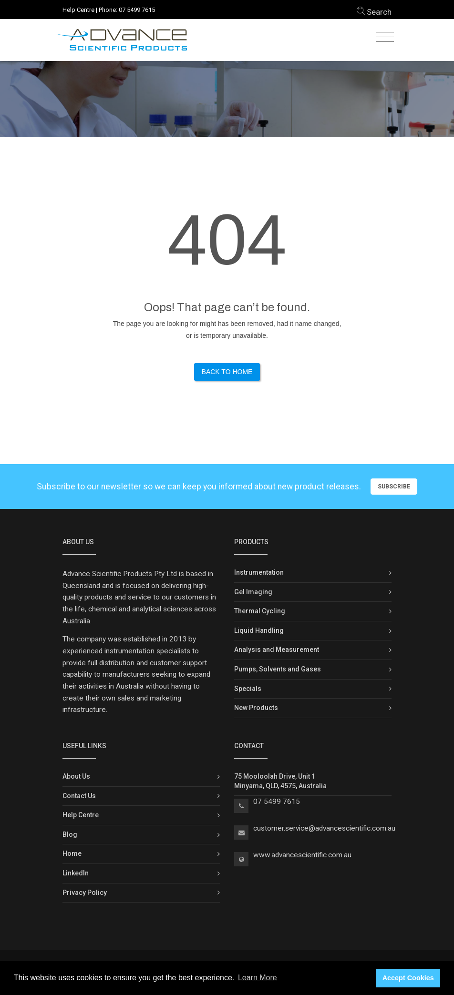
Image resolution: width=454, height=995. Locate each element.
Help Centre (78, 9)
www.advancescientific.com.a (300, 855)
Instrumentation (259, 572)
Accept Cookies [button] (408, 978)
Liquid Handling (259, 630)
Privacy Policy (84, 892)
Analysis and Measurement (276, 649)
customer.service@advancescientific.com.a (322, 828)
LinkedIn (75, 873)
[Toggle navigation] (385, 37)
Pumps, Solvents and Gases (277, 669)
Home (72, 853)
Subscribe (394, 486)
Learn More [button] (257, 978)
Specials (247, 688)
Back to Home (227, 372)
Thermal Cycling (259, 611)
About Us (76, 776)
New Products (256, 707)
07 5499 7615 (137, 9)
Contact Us (79, 796)
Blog (69, 834)
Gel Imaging (253, 592)
